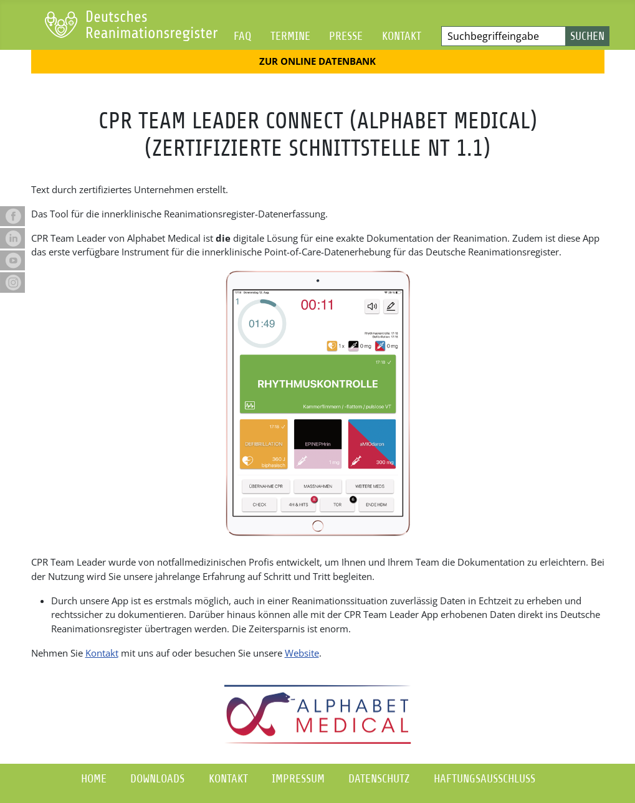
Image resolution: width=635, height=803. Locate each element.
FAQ (242, 35)
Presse (346, 35)
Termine (290, 35)
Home (94, 778)
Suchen (587, 35)
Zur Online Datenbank (317, 61)
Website (302, 653)
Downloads (157, 778)
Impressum (298, 778)
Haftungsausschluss (484, 778)
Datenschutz (378, 778)
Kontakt (401, 35)
